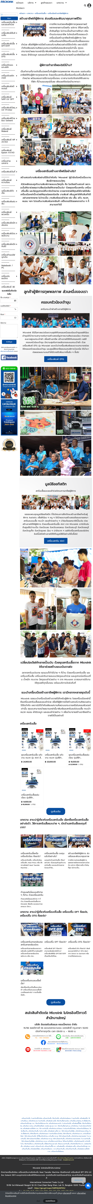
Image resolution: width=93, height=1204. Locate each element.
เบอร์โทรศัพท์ (5, 306)
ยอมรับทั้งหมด (50, 1201)
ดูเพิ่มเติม (56, 1002)
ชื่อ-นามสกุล (5, 297)
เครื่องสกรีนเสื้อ (40, 13)
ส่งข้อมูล (9, 342)
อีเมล (2, 314)
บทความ (30, 13)
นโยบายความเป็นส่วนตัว (7, 351)
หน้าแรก (22, 13)
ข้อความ (3, 323)
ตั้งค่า (38, 1201)
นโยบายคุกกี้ (67, 1193)
